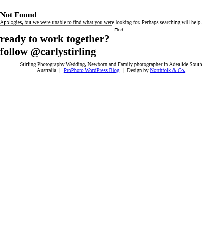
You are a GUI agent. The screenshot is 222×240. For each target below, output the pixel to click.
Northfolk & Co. (167, 70)
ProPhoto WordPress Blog (91, 70)
